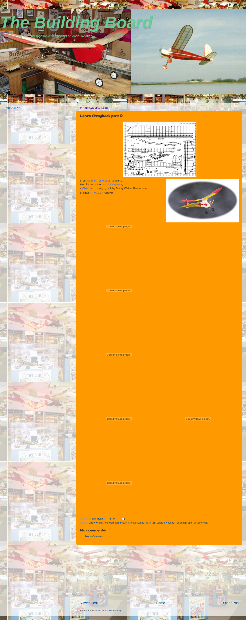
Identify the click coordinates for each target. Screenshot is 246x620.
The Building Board (76, 22)
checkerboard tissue (115, 522)
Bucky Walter (96, 522)
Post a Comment (94, 536)
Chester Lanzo (136, 522)
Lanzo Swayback (166, 522)
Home (160, 603)
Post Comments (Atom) (108, 610)
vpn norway (9, 101)
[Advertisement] (160, 573)
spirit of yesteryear (198, 522)
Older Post (231, 603)
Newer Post (89, 603)
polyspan (182, 522)
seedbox (5, 101)
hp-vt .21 (150, 522)
